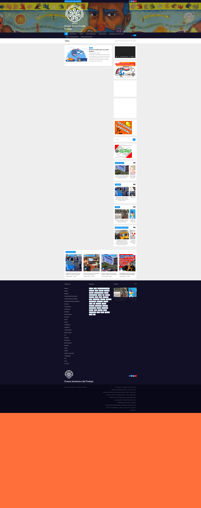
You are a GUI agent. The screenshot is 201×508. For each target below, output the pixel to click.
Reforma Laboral (112, 255)
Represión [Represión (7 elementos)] (99, 307)
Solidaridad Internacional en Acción (116, 33)
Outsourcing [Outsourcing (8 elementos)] (98, 303)
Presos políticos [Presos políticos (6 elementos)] (98, 305)
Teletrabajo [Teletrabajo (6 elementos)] (107, 312)
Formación (66, 317)
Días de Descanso (132, 392)
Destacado (66, 311)
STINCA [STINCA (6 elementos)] (105, 310)
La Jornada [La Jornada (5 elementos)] (103, 299)
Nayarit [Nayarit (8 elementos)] (90, 303)
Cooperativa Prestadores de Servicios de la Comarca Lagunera (114, 392)
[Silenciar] (132, 56)
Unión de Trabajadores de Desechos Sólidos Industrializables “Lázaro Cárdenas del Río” (120, 405)
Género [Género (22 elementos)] (96, 297)
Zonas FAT (72, 255)
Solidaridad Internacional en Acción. (123, 402)
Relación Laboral (130, 397)
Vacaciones (108, 407)
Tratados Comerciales (69, 353)
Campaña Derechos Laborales (90, 255)
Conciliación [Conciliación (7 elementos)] (106, 290)
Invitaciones (67, 327)
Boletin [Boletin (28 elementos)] (95, 288)
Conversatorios (67, 306)
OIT (65, 335)
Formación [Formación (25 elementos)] (107, 294)
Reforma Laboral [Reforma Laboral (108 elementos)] (92, 307)
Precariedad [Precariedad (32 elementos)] (91, 305)
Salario (65, 348)
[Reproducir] (116, 56)
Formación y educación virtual (72, 36)
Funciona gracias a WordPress (69, 387)
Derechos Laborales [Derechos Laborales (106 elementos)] (93, 294)
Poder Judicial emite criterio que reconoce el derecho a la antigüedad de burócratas (91, 274)
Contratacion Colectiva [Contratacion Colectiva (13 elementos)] (99, 292)
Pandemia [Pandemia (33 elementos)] (104, 303)
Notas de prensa (67, 332)
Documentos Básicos (114, 407)
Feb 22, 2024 (93, 52)
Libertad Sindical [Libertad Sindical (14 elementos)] (92, 301)
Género (66, 319)
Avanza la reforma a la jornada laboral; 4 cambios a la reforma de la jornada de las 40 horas (122, 176)
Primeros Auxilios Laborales (87, 36)
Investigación (67, 324)
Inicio (116, 40)
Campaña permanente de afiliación (71, 301)
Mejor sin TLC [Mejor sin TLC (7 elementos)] (99, 301)
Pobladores (121, 407)
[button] (134, 162)
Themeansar (84, 387)
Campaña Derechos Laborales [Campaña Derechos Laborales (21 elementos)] (103, 288)
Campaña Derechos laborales (70, 296)
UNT (65, 358)
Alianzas (66, 288)
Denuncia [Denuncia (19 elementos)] (106, 292)
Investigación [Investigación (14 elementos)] (105, 297)
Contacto (81, 33)
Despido (127, 392)
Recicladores (67, 340)
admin (98, 52)
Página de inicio (133, 394)
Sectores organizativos (91, 33)
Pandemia (66, 337)
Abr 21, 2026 (105, 276)
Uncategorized (67, 355)
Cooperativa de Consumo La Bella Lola (129, 387)
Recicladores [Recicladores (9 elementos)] (105, 305)
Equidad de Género (103, 33)
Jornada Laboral (105, 255)
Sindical (68, 255)
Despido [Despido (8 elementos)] (99, 294)
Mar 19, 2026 (123, 276)
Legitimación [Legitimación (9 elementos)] (108, 299)
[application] (125, 52)
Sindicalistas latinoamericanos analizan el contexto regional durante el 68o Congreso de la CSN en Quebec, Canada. (121, 199)
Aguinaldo (119, 387)
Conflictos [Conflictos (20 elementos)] (91, 292)
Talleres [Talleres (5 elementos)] (102, 312)
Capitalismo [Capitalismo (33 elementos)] (91, 290)
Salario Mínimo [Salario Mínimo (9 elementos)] (105, 307)
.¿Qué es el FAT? (73, 33)
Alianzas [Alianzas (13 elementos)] (91, 288)
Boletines (122, 255)
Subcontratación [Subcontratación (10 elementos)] (92, 312)
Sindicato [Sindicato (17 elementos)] (91, 310)
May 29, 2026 (69, 276)
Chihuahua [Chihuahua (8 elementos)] (101, 290)
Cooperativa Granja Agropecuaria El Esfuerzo (119, 389)
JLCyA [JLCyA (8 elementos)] (90, 299)
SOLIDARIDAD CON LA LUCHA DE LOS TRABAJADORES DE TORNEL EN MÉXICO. (127, 274)
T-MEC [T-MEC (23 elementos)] (98, 312)
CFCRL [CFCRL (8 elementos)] (96, 290)
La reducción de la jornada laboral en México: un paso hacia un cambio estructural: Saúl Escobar (135, 299)
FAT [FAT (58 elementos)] (103, 294)
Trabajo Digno (133, 402)
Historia (66, 322)
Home (116, 387)
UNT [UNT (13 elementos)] (94, 314)
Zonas (65, 361)
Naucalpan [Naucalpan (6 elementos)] (106, 301)
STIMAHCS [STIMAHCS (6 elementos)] (100, 310)
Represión (132, 255)
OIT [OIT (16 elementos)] (94, 303)
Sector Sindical (133, 407)
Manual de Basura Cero (122, 394)
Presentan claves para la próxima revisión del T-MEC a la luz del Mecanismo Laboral (121, 221)
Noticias (128, 394)
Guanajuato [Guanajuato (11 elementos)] (91, 297)
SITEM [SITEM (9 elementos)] (95, 310)
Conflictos (127, 255)
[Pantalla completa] (133, 56)
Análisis (66, 291)
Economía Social (68, 314)
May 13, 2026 (87, 276)
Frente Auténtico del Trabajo (78, 381)
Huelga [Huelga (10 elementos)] (100, 297)
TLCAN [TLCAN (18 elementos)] (90, 314)
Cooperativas (67, 309)
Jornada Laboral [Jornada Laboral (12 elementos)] (96, 299)
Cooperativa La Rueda (132, 389)
